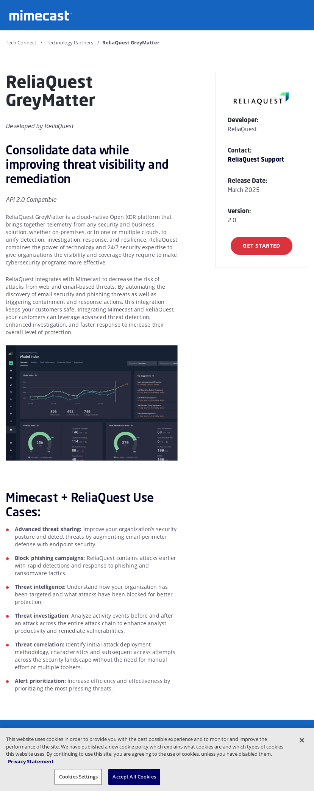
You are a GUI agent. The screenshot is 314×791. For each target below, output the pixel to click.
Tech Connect (21, 42)
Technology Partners (70, 42)
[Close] (302, 740)
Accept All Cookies (134, 776)
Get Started (261, 245)
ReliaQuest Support (256, 159)
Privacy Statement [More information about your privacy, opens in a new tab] (31, 761)
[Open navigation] (302, 14)
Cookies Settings (78, 776)
